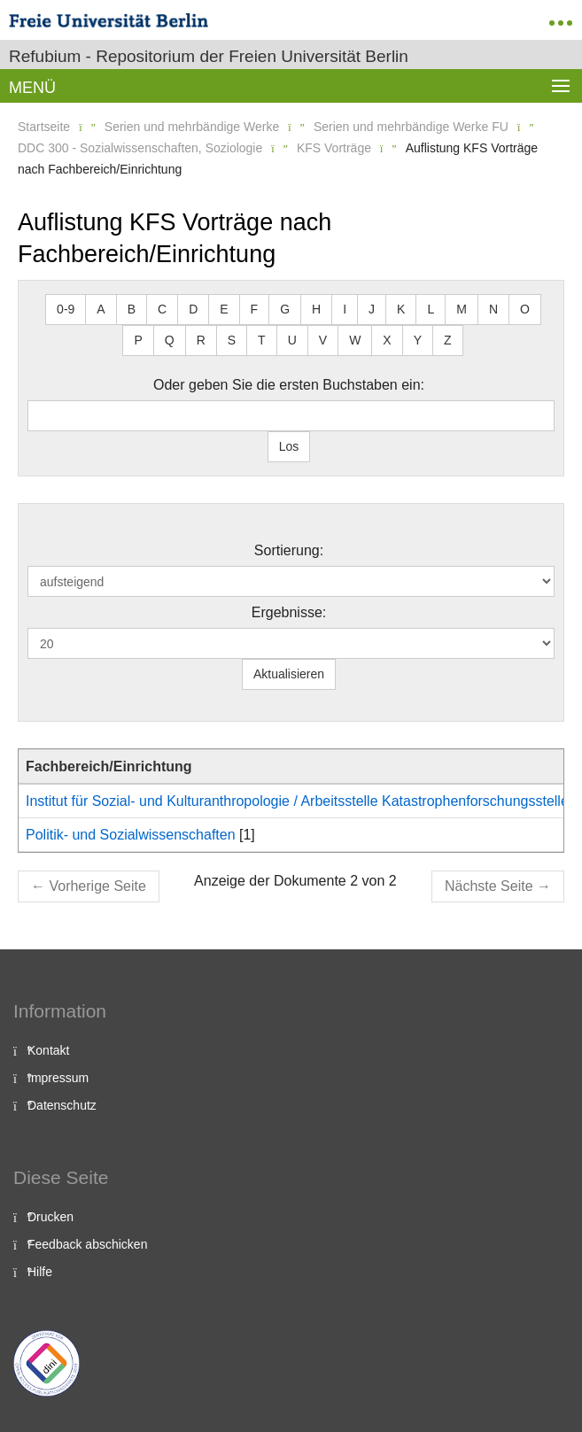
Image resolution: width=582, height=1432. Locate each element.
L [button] (430, 309)
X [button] (387, 340)
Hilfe (39, 1272)
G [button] (285, 309)
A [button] (101, 309)
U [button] (292, 340)
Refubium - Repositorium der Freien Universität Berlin (208, 56)
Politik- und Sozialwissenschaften (131, 834)
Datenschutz (62, 1105)
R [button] (201, 340)
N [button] (493, 309)
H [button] (316, 309)
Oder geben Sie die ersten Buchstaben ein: (288, 384)
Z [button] (448, 340)
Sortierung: (288, 550)
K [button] (401, 309)
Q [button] (170, 340)
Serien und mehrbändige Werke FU (411, 127)
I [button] (344, 309)
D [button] (193, 309)
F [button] (255, 309)
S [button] (232, 340)
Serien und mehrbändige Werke (192, 127)
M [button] (461, 309)
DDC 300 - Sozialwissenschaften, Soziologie (140, 148)
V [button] (323, 340)
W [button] (355, 340)
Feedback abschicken (87, 1244)
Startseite (44, 127)
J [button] (372, 309)
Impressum (58, 1078)
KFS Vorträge (334, 148)
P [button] (138, 340)
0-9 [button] (65, 309)
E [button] (224, 309)
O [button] (525, 309)
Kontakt (48, 1050)
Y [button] (418, 340)
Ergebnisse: (289, 612)
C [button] (162, 309)
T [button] (262, 340)
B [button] (132, 309)
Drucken (50, 1217)
